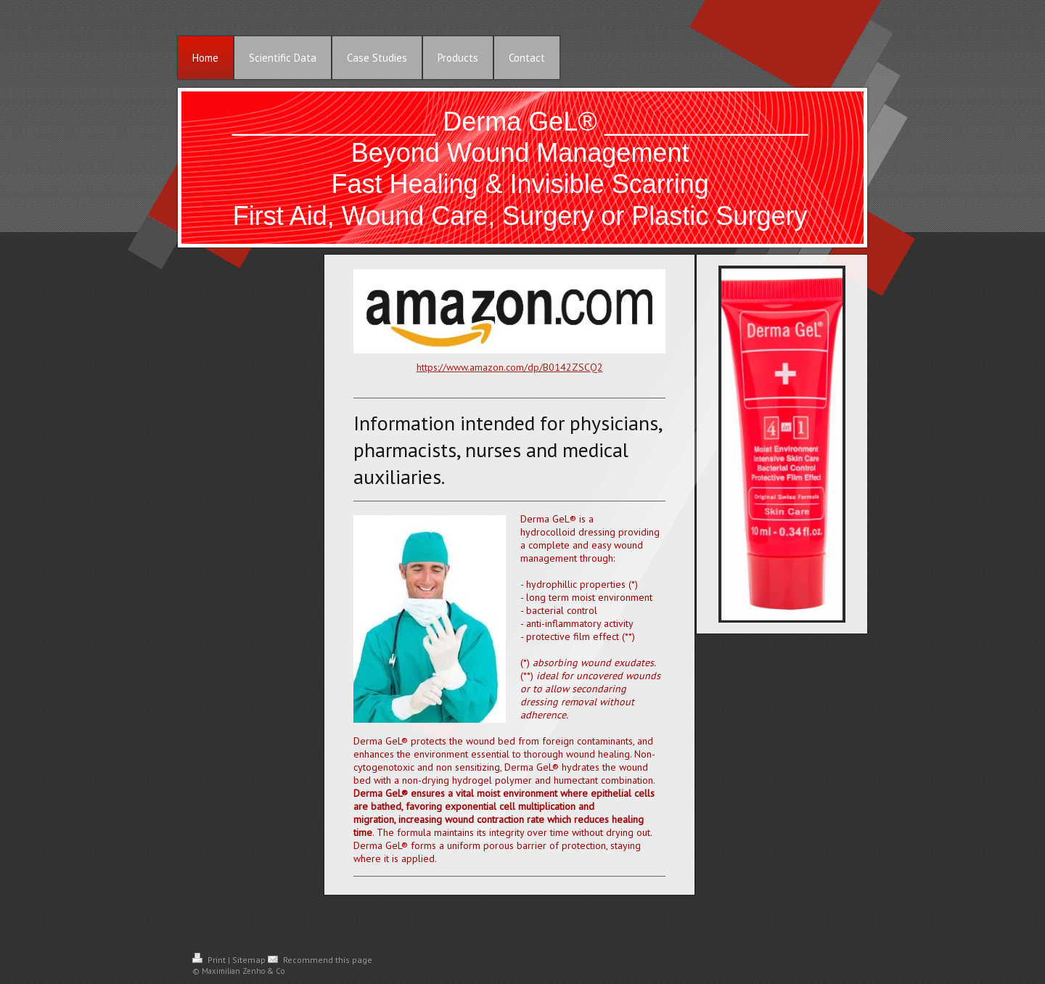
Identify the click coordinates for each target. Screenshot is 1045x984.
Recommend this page (320, 959)
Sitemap (249, 959)
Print (210, 959)
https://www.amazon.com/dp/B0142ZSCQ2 (510, 367)
